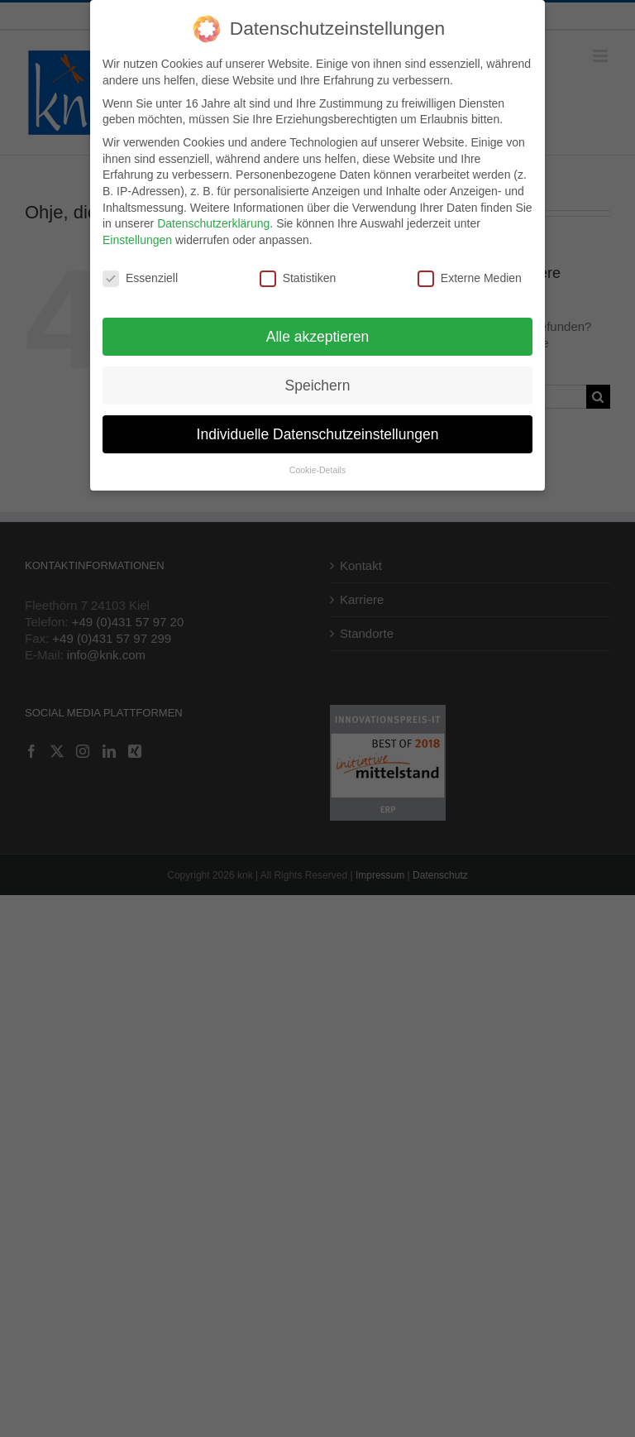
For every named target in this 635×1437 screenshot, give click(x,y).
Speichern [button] (318, 382)
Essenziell (140, 275)
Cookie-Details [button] (317, 467)
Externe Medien (470, 275)
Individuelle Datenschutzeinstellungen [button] (318, 431)
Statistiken (298, 275)
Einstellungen (137, 236)
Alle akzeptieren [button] (318, 333)
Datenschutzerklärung (213, 221)
